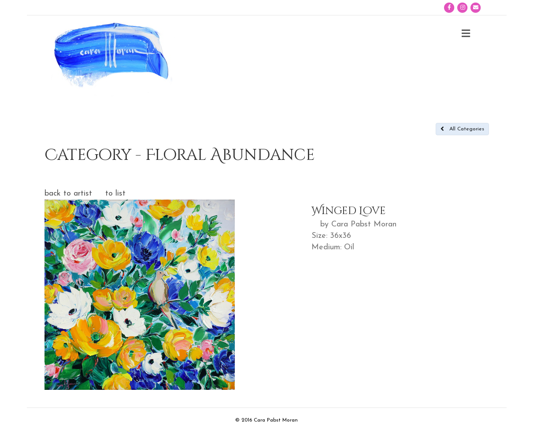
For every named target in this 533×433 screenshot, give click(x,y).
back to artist (68, 193)
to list (115, 193)
